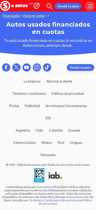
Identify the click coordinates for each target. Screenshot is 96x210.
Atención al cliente (59, 81)
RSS (48, 118)
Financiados (11, 16)
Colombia (56, 130)
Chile (39, 130)
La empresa (32, 81)
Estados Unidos (25, 143)
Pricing (14, 106)
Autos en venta (33, 16)
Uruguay (76, 143)
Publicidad (32, 106)
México (46, 143)
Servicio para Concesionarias (66, 106)
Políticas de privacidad (68, 93)
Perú (61, 143)
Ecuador (74, 130)
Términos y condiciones (29, 93)
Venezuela (48, 155)
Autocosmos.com (77, 197)
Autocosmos (45, 187)
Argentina (23, 130)
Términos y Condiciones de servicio (52, 200)
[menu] (90, 6)
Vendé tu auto (68, 6)
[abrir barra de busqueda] (49, 6)
